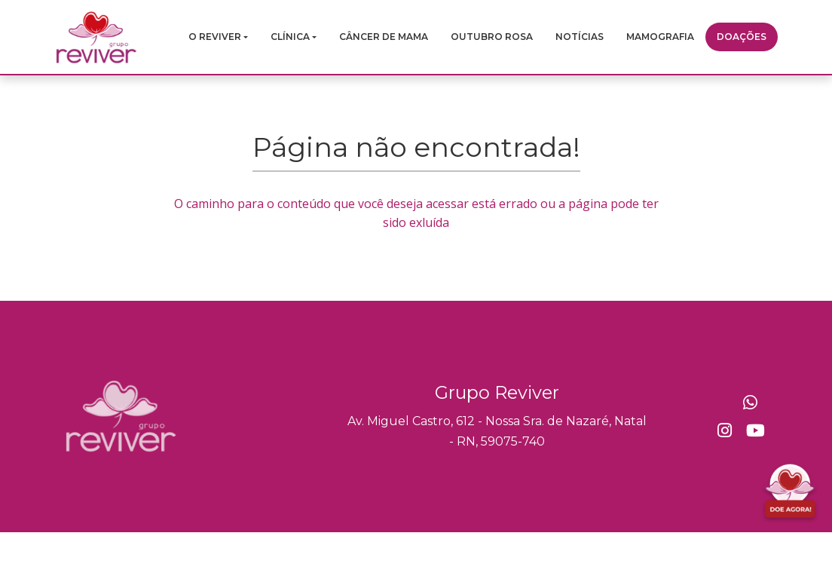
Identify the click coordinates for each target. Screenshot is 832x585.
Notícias (579, 36)
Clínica (290, 36)
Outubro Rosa (492, 36)
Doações (741, 36)
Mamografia (660, 36)
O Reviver (214, 36)
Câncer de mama (383, 36)
